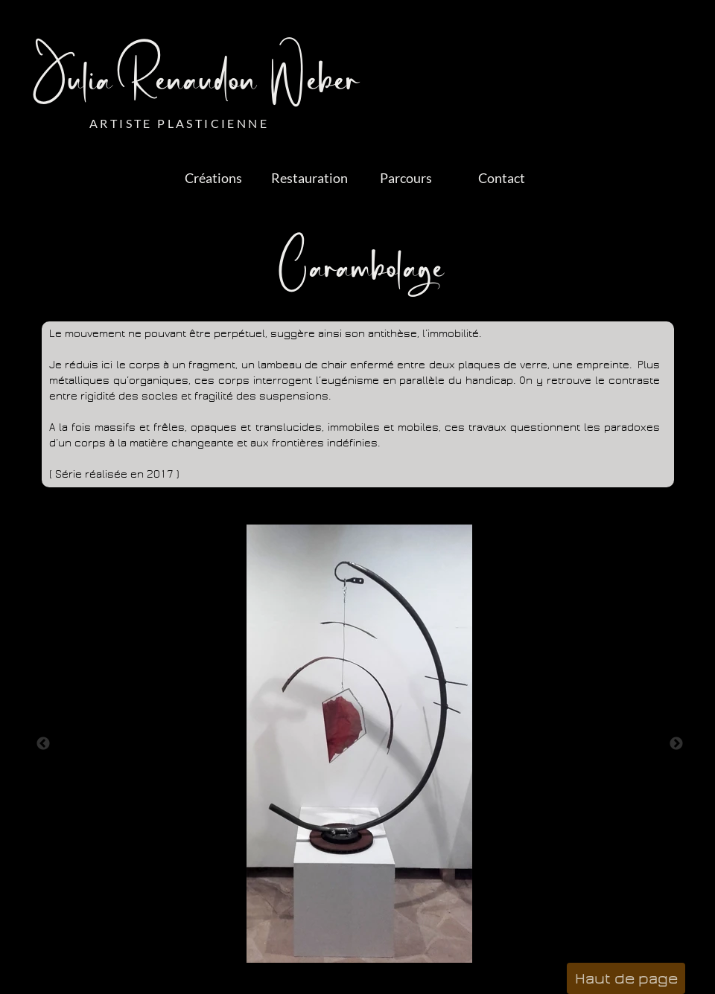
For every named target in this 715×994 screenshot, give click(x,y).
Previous (43, 744)
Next (676, 744)
